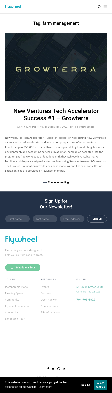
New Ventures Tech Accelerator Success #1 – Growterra (56, 115)
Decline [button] (85, 385)
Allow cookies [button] (100, 385)
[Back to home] (13, 6)
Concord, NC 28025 (88, 291)
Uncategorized (86, 126)
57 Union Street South (90, 286)
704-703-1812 (85, 299)
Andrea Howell (36, 126)
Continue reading (58, 182)
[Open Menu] (105, 6)
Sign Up (97, 219)
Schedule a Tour (22, 268)
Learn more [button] (45, 386)
